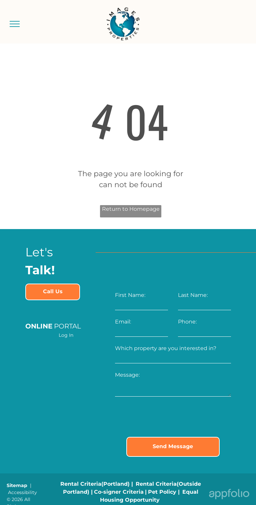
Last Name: (193, 295)
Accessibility (22, 492)
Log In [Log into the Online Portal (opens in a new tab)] (66, 335)
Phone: (187, 321)
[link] (52, 292)
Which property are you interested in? (165, 348)
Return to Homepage (131, 209)
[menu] (14, 24)
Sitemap (17, 485)
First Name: (130, 295)
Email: (123, 321)
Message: (127, 375)
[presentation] (165, 417)
